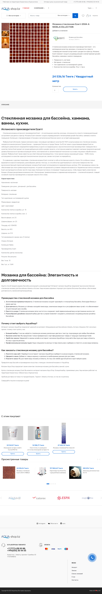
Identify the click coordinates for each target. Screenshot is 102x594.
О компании (38, 8)
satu (62, 523)
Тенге (90, 8)
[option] (29, 43)
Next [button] (101, 498)
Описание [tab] (5, 104)
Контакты (75, 580)
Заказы (74, 570)
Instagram (41, 523)
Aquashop (14, 590)
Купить (75, 89)
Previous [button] (1, 498)
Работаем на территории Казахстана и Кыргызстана (20, 2)
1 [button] (48, 483)
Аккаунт (74, 567)
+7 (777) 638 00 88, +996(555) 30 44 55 (86, 2)
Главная (26, 8)
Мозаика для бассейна (75, 37)
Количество (56, 86)
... (48, 8)
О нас (73, 577)
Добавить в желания (59, 31)
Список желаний (77, 574)
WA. (100, 590)
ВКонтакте (53, 523)
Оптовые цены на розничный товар (55, 2)
